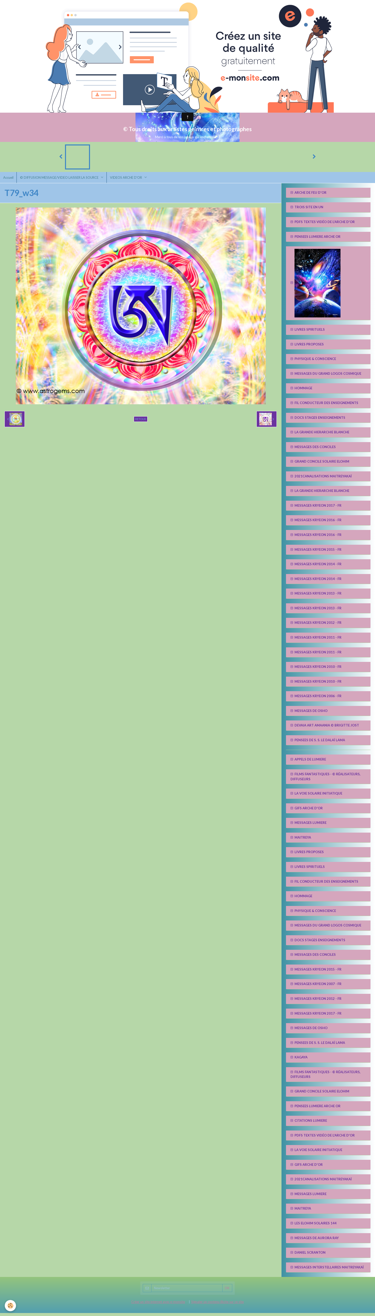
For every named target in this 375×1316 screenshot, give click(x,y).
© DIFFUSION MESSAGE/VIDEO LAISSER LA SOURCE (61, 180)
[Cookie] (10, 1305)
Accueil (9, 180)
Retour (140, 421)
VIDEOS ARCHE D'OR (129, 180)
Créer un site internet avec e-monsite (158, 1305)
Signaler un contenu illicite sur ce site (217, 1305)
